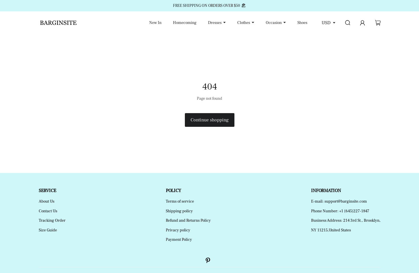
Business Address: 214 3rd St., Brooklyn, (346, 220)
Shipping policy (179, 211)
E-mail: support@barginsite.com (339, 201)
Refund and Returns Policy (188, 220)
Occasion (274, 22)
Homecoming (185, 22)
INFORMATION (326, 190)
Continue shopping (210, 120)
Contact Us (48, 211)
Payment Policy (179, 239)
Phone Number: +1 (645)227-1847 (340, 211)
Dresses (215, 22)
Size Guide (48, 230)
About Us (46, 201)
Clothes (243, 22)
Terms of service (180, 201)
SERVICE (47, 190)
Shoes (302, 22)
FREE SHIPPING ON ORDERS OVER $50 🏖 (209, 5)
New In (155, 22)
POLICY (173, 190)
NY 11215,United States (331, 230)
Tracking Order (52, 220)
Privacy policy (178, 230)
